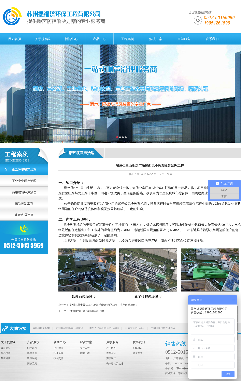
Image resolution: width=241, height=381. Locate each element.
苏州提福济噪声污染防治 (69, 328)
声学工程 (85, 353)
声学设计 (111, 353)
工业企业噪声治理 (24, 181)
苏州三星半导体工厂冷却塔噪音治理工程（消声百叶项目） (104, 304)
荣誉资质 (6, 358)
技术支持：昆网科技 (176, 373)
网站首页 (14, 39)
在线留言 (137, 347)
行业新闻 (58, 353)
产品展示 (33, 342)
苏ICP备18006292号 (187, 368)
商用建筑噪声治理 (24, 192)
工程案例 (127, 39)
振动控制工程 (24, 203)
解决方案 (155, 39)
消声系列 (32, 347)
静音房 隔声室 (24, 215)
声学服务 (184, 39)
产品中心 (99, 39)
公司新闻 (58, 347)
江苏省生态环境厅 (135, 328)
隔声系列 (32, 353)
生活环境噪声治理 (24, 169)
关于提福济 (43, 39)
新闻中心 (71, 39)
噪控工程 (85, 347)
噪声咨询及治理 (114, 363)
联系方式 (137, 353)
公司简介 (6, 347)
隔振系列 (32, 363)
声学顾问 (111, 347)
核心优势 (6, 353)
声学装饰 (111, 358)
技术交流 (58, 358)
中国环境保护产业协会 (163, 328)
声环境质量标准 (41, 328)
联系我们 (212, 39)
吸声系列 (32, 358)
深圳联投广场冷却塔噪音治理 (87, 311)
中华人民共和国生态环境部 (104, 328)
